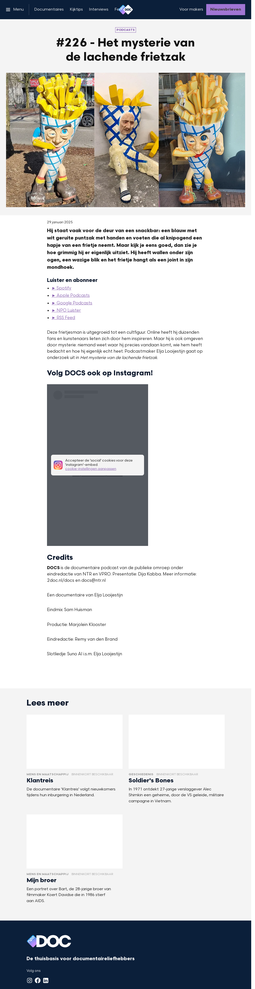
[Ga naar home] (125, 10)
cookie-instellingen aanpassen (90, 469)
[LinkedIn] (46, 980)
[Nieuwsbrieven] (225, 9)
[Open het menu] (15, 9)
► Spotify (61, 288)
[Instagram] (30, 980)
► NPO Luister (66, 310)
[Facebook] (38, 980)
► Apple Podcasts (71, 295)
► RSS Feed (63, 318)
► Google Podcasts (72, 303)
